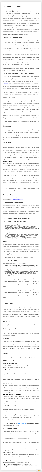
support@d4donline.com (28, 135)
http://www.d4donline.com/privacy (16, 199)
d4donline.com (5, 83)
